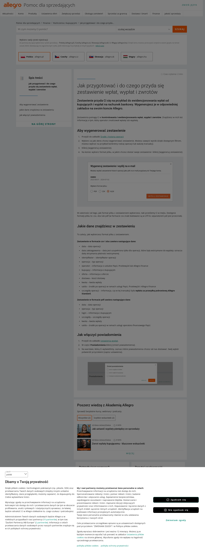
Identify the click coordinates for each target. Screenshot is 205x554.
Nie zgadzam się (176, 510)
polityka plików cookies (88, 545)
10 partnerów (49, 519)
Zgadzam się (176, 500)
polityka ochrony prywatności (115, 545)
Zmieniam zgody (176, 520)
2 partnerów (41, 522)
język (8, 471)
